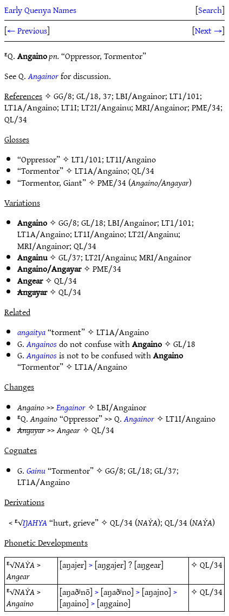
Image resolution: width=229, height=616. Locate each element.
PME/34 (111, 182)
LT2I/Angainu (153, 233)
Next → (208, 30)
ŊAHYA (35, 522)
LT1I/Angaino (131, 159)
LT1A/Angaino (101, 170)
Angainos (42, 343)
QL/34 (143, 170)
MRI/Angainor (43, 245)
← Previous (27, 30)
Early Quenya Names (40, 9)
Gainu (36, 470)
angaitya (31, 331)
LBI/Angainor (132, 222)
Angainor (43, 75)
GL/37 (69, 257)
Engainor (71, 407)
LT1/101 (86, 159)
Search (210, 9)
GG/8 (67, 222)
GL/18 (92, 222)
